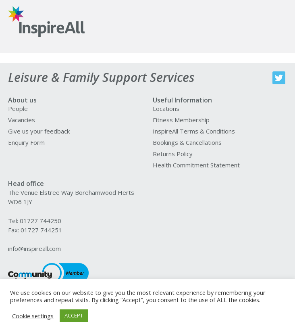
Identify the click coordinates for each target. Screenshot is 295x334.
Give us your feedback (39, 131)
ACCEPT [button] (73, 315)
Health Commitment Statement (196, 165)
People (18, 108)
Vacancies (21, 120)
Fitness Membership (181, 120)
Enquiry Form (26, 142)
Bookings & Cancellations (187, 142)
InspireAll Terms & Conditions (194, 131)
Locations (166, 108)
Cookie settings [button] (33, 315)
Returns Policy (173, 154)
